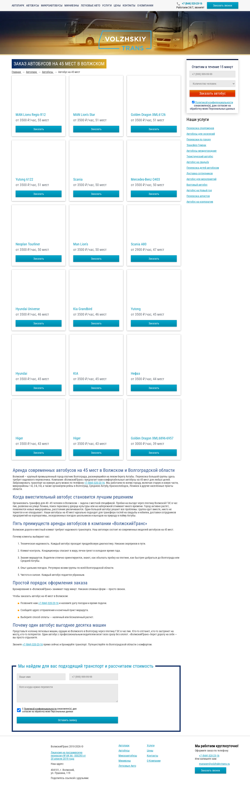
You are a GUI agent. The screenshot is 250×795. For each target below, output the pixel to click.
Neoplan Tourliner (28, 244)
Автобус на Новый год (199, 190)
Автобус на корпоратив (200, 201)
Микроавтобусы (51, 5)
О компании (145, 5)
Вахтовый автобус (197, 184)
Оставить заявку (67, 720)
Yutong (136, 309)
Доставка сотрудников (200, 173)
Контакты (129, 5)
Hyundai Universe (28, 309)
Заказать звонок (222, 5)
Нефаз (135, 373)
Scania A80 (138, 244)
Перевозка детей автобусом (203, 167)
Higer (19, 438)
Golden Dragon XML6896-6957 (152, 438)
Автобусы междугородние (202, 150)
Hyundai (21, 373)
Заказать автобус (212, 93)
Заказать (38, 129)
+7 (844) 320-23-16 (191, 3)
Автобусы (32, 5)
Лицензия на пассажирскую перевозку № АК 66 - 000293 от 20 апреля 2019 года (68, 755)
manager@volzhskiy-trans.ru (214, 763)
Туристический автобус (200, 156)
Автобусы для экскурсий (201, 133)
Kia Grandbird (82, 309)
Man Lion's (80, 244)
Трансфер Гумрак (196, 145)
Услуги (107, 5)
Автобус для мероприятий (201, 179)
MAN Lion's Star (84, 114)
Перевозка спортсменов (200, 128)
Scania (78, 179)
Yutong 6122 (24, 179)
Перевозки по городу (199, 139)
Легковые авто (90, 5)
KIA (75, 373)
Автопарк (18, 5)
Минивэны (71, 5)
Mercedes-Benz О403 (145, 179)
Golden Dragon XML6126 (148, 114)
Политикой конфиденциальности (214, 102)
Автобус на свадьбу (198, 162)
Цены (117, 5)
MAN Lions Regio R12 (31, 114)
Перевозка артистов (198, 196)
